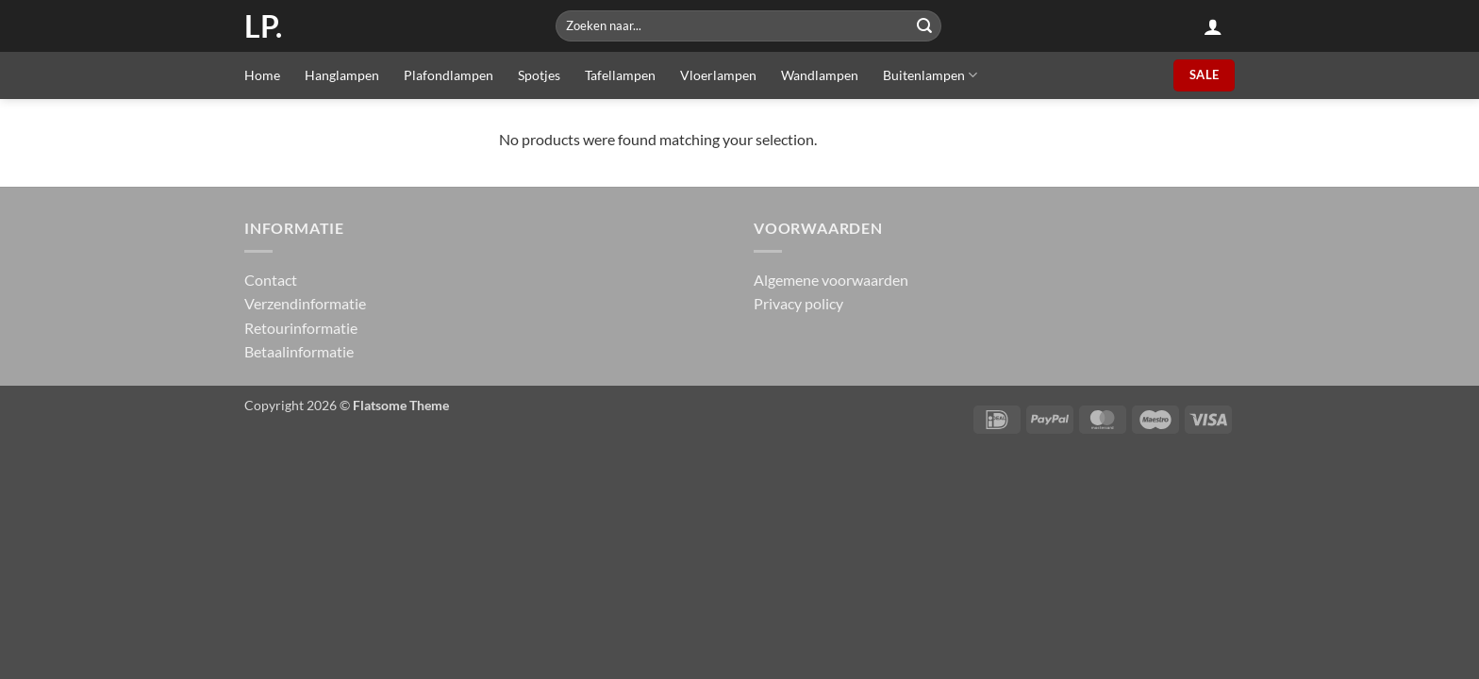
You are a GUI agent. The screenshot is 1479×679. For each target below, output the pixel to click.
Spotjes (539, 75)
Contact (270, 280)
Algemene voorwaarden (831, 280)
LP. (263, 26)
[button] (1213, 26)
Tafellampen (620, 75)
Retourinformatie (300, 328)
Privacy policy (798, 303)
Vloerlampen (718, 75)
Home (262, 75)
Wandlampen (819, 75)
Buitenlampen (930, 75)
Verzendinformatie (305, 303)
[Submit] (924, 25)
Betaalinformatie (299, 351)
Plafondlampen (448, 75)
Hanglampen (342, 75)
